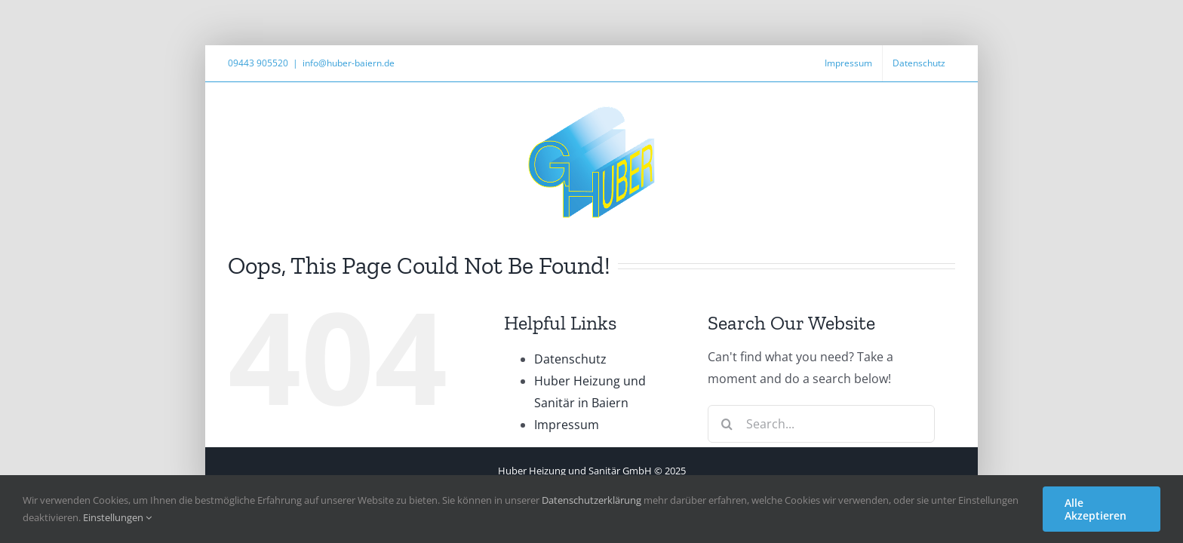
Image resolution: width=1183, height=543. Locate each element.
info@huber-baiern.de (349, 63)
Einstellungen (117, 517)
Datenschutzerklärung (591, 500)
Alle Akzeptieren (1095, 509)
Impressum (566, 424)
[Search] (726, 424)
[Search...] (821, 424)
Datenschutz (570, 359)
